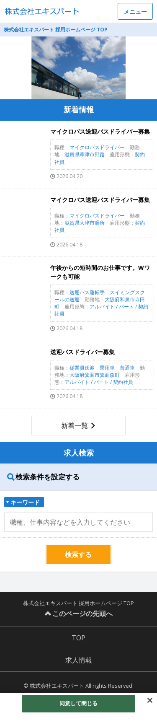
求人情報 (78, 660)
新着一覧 (74, 425)
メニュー (135, 12)
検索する (78, 554)
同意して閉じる (78, 703)
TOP (78, 637)
